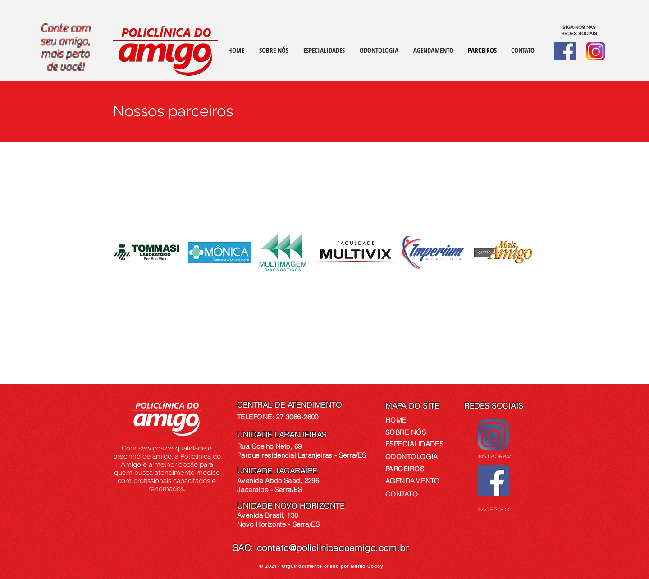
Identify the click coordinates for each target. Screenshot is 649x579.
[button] (523, 50)
